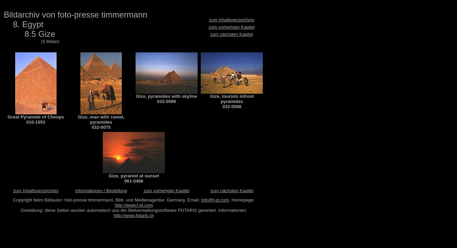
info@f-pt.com (215, 200)
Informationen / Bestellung (101, 190)
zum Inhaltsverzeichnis (232, 19)
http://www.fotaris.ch (134, 215)
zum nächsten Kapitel (231, 34)
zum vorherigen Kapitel (232, 27)
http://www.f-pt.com (134, 205)
